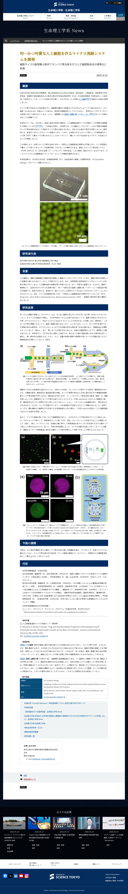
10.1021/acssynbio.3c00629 (55, 697)
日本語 (120, 15)
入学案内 (107, 16)
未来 (91, 16)
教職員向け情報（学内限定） (115, 881)
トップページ (6, 16)
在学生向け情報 (110, 877)
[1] (21, 623)
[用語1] (23, 645)
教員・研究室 (71, 16)
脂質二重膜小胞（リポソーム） (79, 114)
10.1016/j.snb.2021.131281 (36, 636)
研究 (25, 775)
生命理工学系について (25, 16)
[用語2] (23, 658)
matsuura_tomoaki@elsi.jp (43, 759)
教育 (49, 16)
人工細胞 (84, 99)
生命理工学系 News (30, 41)
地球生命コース (30, 779)
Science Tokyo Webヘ (112, 874)
